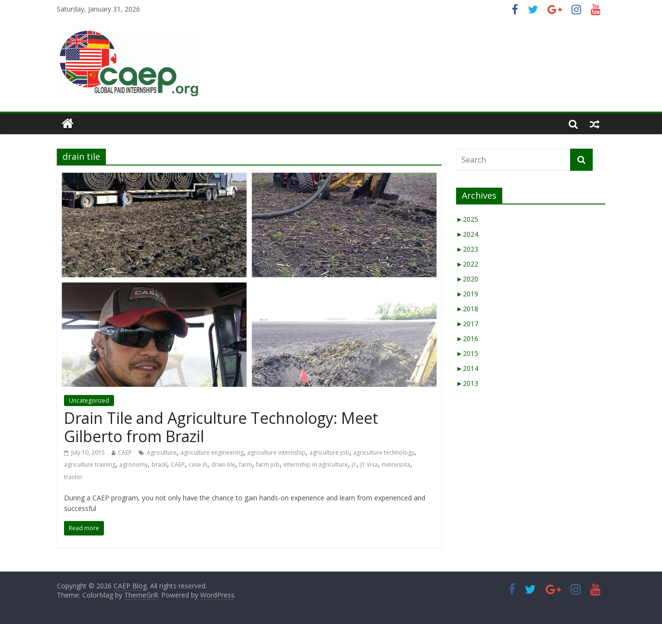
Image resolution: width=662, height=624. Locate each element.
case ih (198, 464)
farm (245, 464)
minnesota (396, 464)
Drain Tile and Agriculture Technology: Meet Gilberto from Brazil (221, 427)
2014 (467, 368)
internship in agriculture (315, 464)
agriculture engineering (211, 452)
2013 (467, 383)
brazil (159, 464)
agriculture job (329, 452)
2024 (467, 234)
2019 (467, 293)
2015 (467, 353)
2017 (467, 323)
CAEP (125, 452)
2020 (467, 278)
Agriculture (162, 452)
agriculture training (89, 464)
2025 (467, 219)
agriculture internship (276, 452)
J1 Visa (369, 464)
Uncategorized (89, 400)
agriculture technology (383, 452)
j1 (354, 464)
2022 (467, 263)
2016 (467, 338)
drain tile (223, 464)
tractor (73, 477)
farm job (268, 464)
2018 (467, 308)
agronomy (133, 464)
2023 (467, 249)
